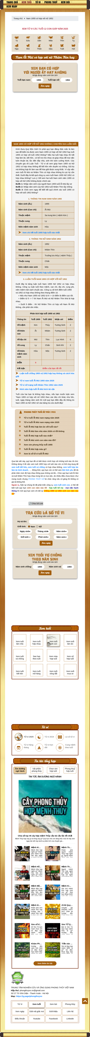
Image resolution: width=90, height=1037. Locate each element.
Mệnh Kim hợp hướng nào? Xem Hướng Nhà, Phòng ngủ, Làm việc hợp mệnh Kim (36, 905)
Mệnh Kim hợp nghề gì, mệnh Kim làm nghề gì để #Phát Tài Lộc (36, 847)
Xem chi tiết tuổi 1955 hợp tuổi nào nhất (41, 232)
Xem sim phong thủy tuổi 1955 (38, 445)
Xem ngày (11, 6)
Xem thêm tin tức (44, 963)
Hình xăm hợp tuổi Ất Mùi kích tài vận (37, 389)
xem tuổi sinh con (62, 485)
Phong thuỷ (50, 2)
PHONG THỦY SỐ (36, 479)
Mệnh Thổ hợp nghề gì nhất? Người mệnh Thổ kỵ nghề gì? (67, 866)
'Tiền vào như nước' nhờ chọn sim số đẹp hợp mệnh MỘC (67, 943)
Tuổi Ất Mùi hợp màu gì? (35, 449)
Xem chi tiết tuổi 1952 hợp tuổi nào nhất (41, 272)
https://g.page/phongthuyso (29, 996)
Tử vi (38, 2)
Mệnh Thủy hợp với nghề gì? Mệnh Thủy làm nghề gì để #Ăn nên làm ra (67, 847)
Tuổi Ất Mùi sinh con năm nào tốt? (40, 440)
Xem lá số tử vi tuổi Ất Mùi (36, 454)
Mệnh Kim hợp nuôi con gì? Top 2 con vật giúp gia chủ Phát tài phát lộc (67, 886)
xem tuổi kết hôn (19, 467)
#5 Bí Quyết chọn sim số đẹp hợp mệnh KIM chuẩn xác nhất (67, 905)
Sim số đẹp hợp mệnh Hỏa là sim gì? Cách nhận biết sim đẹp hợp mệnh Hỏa (36, 924)
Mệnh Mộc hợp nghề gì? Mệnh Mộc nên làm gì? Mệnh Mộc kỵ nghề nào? (36, 886)
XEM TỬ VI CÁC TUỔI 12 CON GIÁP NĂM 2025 (45, 29)
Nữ (39, 526)
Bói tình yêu (67, 470)
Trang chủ (12, 2)
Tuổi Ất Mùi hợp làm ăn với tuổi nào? (41, 427)
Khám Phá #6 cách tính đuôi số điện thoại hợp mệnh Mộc (36, 943)
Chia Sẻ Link (37, 503)
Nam (31, 526)
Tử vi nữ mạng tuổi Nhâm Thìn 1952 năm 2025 (41, 385)
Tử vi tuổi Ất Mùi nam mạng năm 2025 (41, 418)
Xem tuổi (27, 2)
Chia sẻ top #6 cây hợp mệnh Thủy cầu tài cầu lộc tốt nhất (45, 836)
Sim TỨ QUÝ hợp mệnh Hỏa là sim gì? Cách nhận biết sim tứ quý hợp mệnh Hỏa (67, 924)
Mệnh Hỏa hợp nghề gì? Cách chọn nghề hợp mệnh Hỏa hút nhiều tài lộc (36, 866)
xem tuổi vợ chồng (36, 467)
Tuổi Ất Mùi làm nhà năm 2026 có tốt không (44, 431)
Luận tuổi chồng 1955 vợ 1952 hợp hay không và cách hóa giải (45, 374)
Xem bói (65, 2)
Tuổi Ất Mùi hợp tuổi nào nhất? (38, 436)
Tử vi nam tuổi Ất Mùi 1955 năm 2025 (37, 380)
